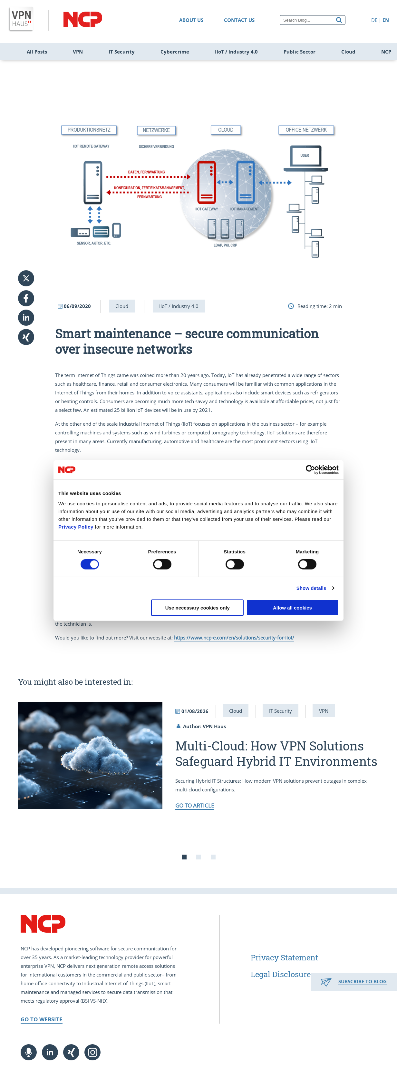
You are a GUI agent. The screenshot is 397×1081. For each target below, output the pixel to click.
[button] (31, 298)
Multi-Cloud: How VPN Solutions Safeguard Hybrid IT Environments (276, 753)
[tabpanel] (198, 755)
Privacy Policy (75, 526)
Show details (311, 588)
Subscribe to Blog (362, 981)
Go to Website (42, 1019)
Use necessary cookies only (197, 607)
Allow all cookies (292, 607)
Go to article (194, 805)
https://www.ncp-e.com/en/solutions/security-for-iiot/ (234, 637)
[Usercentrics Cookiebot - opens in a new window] (310, 470)
